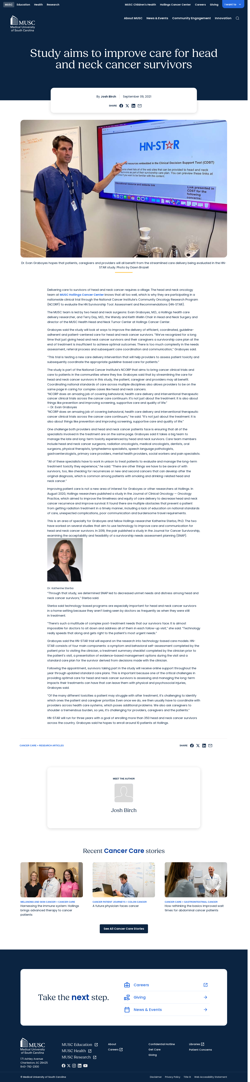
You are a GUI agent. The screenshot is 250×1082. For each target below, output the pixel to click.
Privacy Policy (172, 1077)
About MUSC (133, 18)
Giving (214, 5)
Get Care (154, 1049)
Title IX (187, 1077)
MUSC (9, 5)
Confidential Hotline (161, 1044)
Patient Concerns (200, 1050)
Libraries (197, 1044)
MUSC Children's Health (140, 5)
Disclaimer (156, 1077)
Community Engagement (191, 18)
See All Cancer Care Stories (124, 929)
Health (38, 5)
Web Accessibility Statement (210, 1077)
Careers (200, 5)
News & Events (157, 18)
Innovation (223, 18)
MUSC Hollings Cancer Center (82, 295)
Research (53, 5)
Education (23, 5)
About (112, 1044)
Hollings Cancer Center (175, 5)
